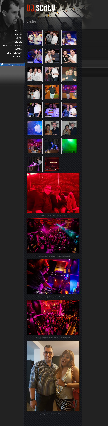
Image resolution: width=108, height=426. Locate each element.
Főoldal (17, 31)
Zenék (18, 42)
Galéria (17, 56)
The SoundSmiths (12, 45)
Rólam (18, 34)
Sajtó (18, 49)
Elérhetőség (14, 53)
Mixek (19, 38)
